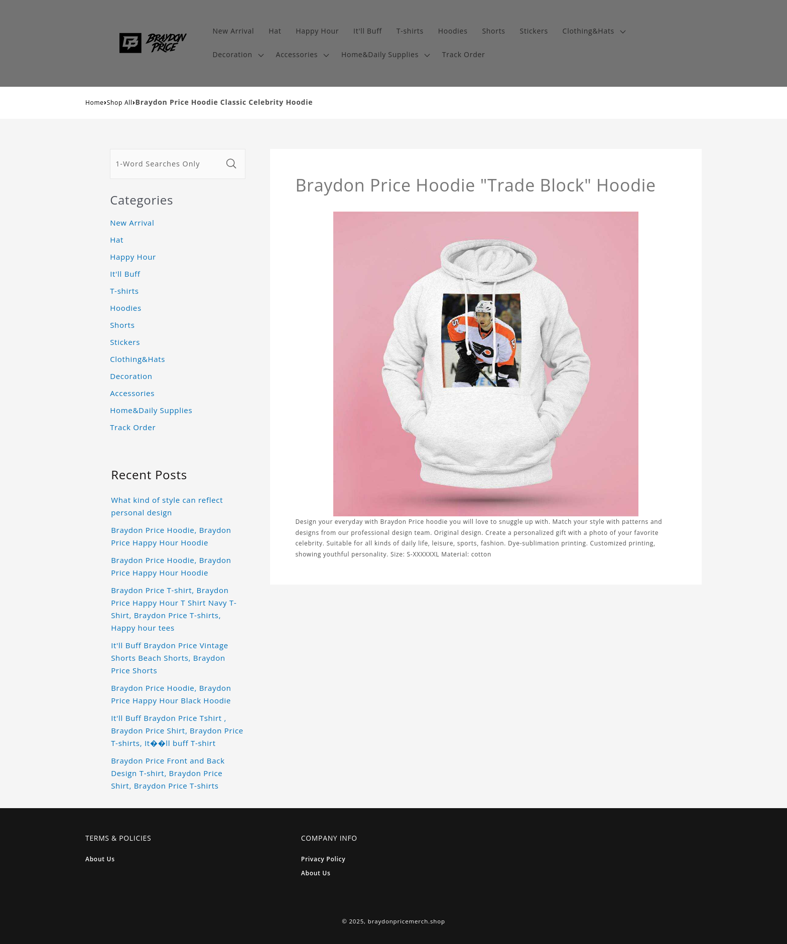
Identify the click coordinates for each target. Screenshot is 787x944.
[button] (592, 31)
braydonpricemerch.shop (406, 921)
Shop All (120, 102)
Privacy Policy (323, 859)
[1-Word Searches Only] (166, 163)
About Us (100, 859)
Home (94, 102)
